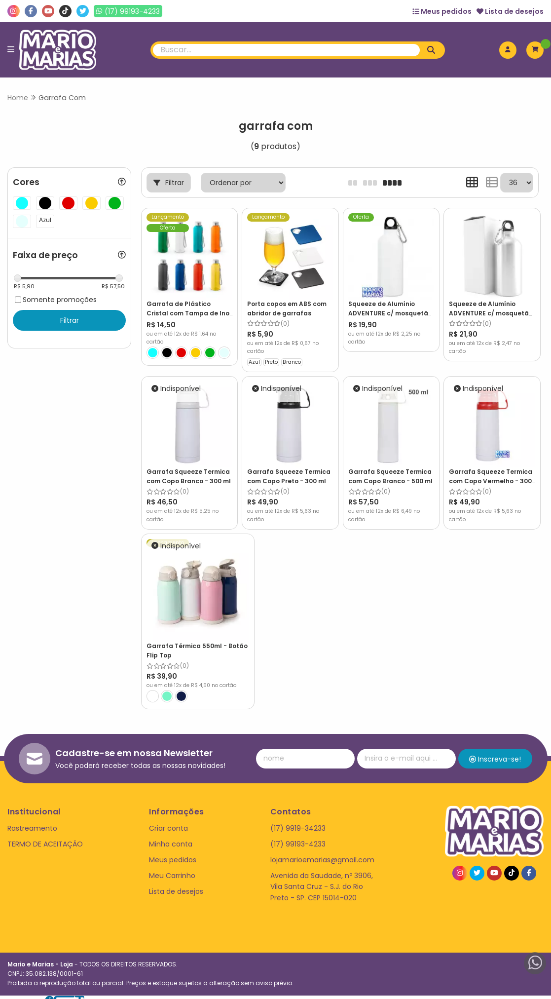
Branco (292, 361)
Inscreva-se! (495, 750)
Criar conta (168, 819)
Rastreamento (32, 819)
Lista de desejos (510, 11)
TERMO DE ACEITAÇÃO (45, 835)
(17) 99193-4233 (298, 835)
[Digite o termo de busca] (286, 50)
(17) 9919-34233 (298, 819)
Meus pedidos (442, 11)
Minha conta (170, 835)
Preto (271, 361)
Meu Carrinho (172, 867)
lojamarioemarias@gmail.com (322, 851)
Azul (254, 361)
